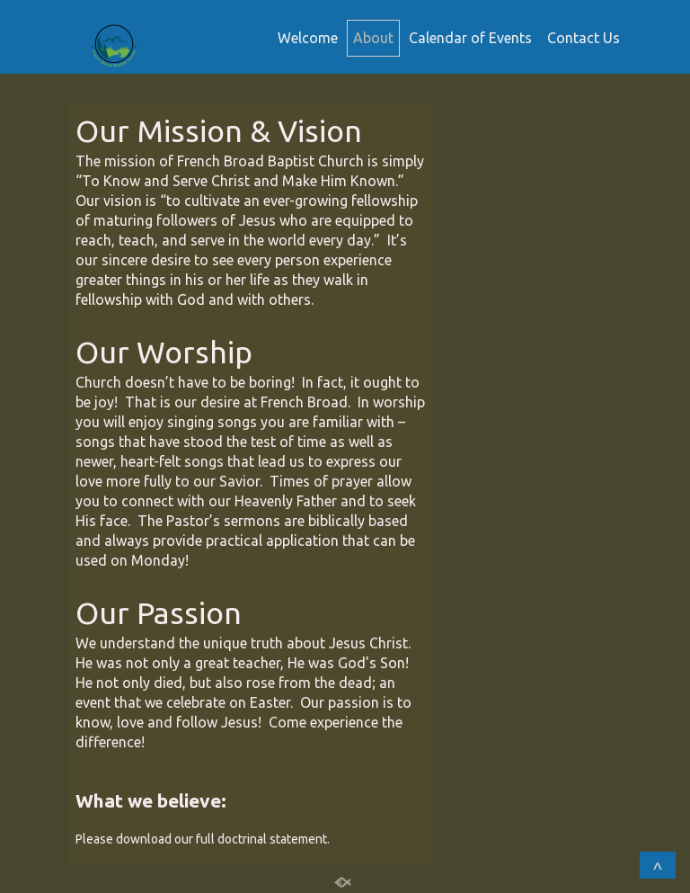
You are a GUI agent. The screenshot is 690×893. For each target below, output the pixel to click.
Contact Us (583, 38)
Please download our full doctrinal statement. (203, 839)
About (373, 38)
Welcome (308, 38)
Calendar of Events (470, 38)
